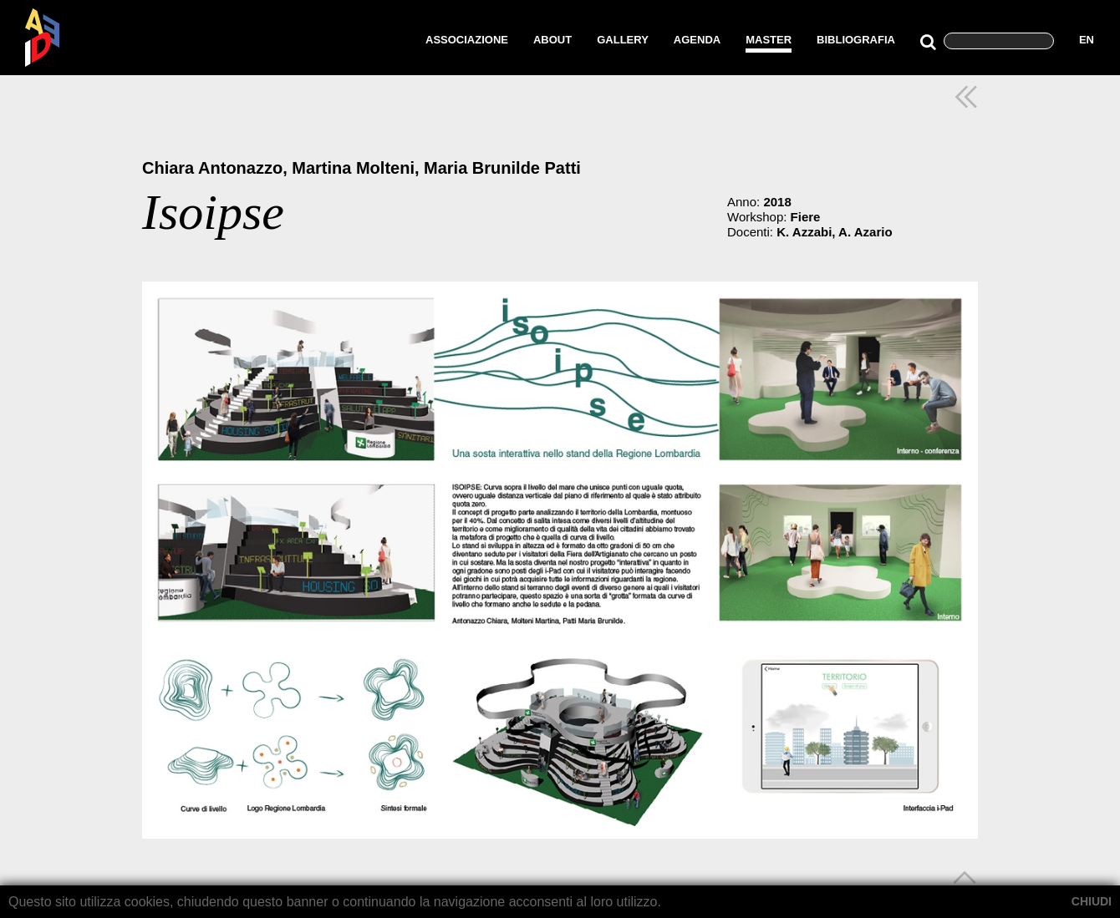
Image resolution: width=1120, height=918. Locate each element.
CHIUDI (1092, 901)
